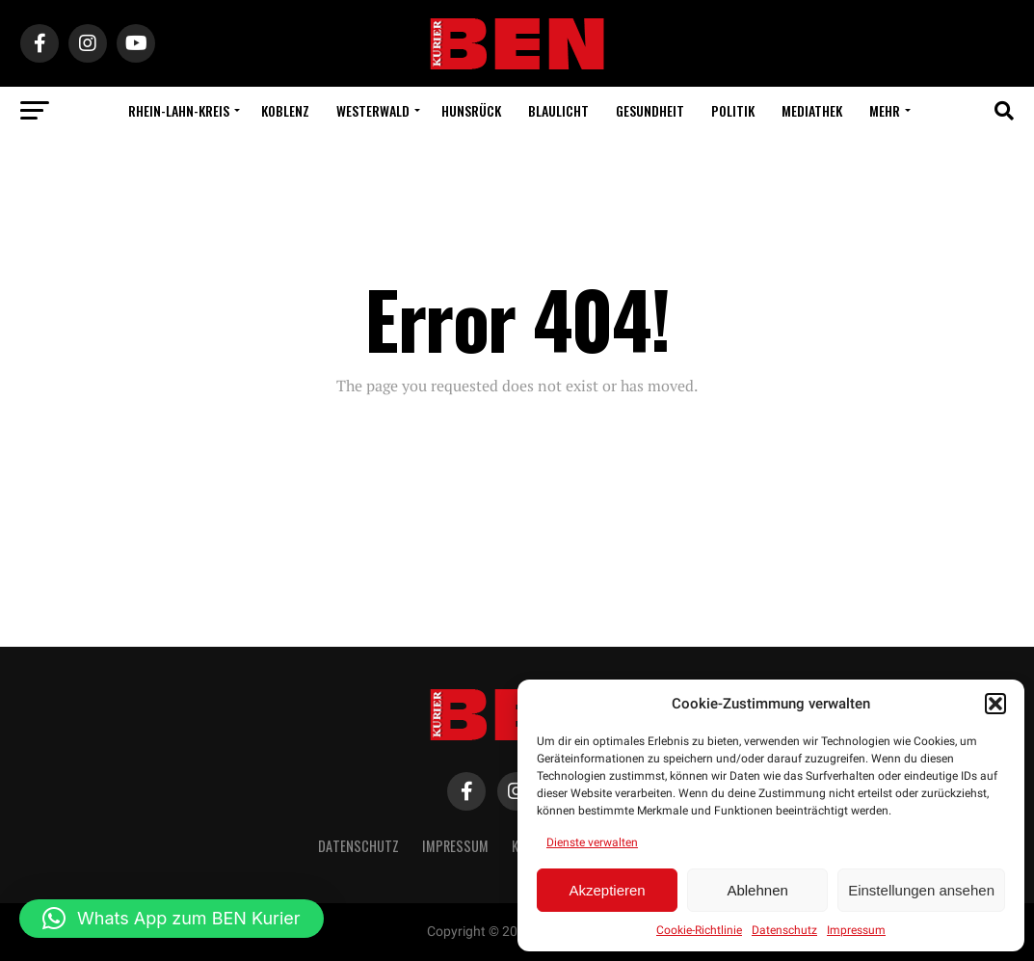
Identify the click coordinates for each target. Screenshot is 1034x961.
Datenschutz (784, 930)
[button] (995, 703)
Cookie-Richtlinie (699, 930)
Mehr (884, 110)
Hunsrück (471, 110)
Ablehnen (757, 890)
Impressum (856, 930)
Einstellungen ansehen (921, 890)
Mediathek (812, 110)
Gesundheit (650, 110)
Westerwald (373, 110)
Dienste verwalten (592, 842)
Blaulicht (558, 110)
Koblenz (285, 110)
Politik (733, 110)
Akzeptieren (607, 890)
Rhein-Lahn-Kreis (178, 110)
